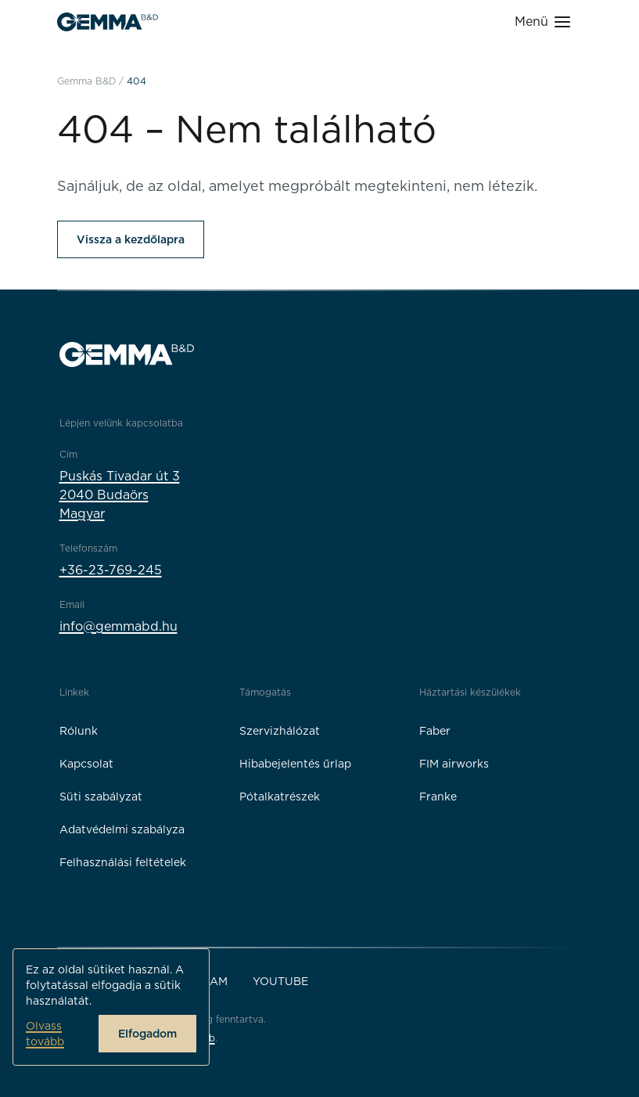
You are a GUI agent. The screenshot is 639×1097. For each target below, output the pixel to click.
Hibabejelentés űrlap (295, 763)
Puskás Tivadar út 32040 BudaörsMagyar (119, 495)
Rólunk (78, 731)
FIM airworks (454, 763)
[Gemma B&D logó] (107, 22)
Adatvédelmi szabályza (122, 829)
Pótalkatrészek (279, 796)
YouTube (280, 981)
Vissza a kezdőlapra (131, 239)
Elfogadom (147, 1033)
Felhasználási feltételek (122, 862)
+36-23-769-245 (110, 570)
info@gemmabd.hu (118, 626)
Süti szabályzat (100, 796)
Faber (435, 731)
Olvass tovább (45, 1034)
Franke (438, 796)
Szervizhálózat (279, 731)
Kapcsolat (86, 763)
